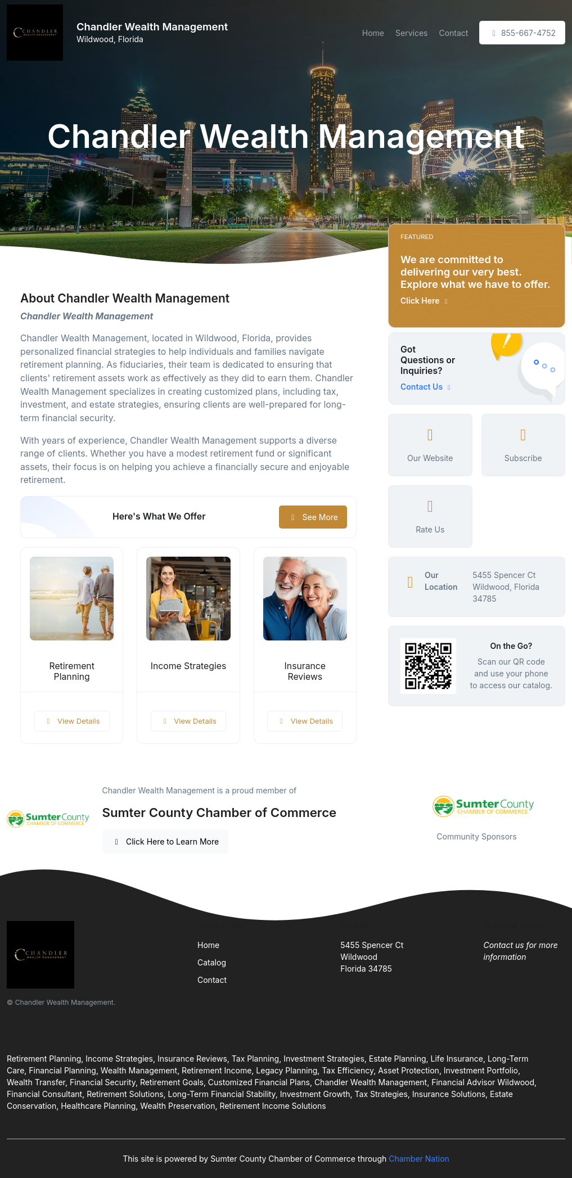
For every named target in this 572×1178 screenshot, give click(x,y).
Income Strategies (189, 666)
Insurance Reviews (305, 671)
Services (411, 33)
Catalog (211, 962)
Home (373, 33)
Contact (453, 33)
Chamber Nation (419, 1158)
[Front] (37, 32)
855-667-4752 (522, 33)
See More (313, 517)
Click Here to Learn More (165, 841)
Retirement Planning (71, 671)
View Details (72, 720)
